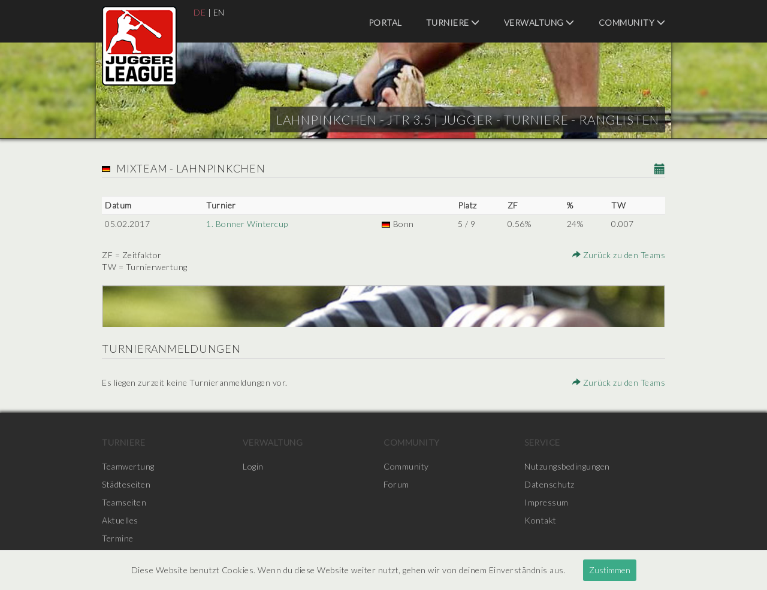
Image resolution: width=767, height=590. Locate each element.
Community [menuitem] (632, 22)
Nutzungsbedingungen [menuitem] (567, 466)
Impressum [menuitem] (546, 502)
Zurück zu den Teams (619, 255)
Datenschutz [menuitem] (549, 484)
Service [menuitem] (542, 442)
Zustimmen (609, 570)
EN (219, 12)
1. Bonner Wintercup (247, 224)
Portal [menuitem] (385, 22)
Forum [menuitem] (396, 484)
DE (200, 12)
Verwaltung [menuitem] (539, 22)
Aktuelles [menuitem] (120, 520)
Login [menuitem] (253, 466)
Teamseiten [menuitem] (124, 502)
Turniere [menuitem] (453, 22)
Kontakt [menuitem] (540, 520)
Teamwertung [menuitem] (128, 466)
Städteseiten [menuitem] (126, 484)
